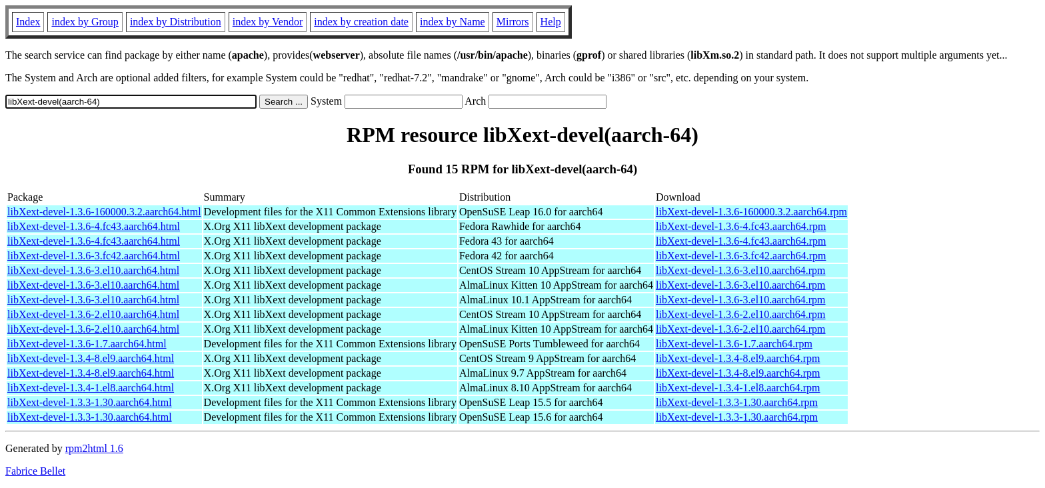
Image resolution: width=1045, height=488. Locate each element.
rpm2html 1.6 (94, 448)
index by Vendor (268, 21)
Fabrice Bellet (35, 471)
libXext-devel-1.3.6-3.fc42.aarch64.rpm (741, 255)
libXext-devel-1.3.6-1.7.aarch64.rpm (734, 343)
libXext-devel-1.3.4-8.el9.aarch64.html (90, 358)
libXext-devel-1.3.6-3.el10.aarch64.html (93, 270)
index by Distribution (175, 21)
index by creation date (361, 21)
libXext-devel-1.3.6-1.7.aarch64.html (87, 343)
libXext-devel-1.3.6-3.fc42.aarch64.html (93, 255)
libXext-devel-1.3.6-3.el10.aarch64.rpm (741, 270)
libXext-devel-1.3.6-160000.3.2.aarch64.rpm (751, 211)
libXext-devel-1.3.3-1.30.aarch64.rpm (737, 402)
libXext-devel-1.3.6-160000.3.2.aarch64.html (104, 211)
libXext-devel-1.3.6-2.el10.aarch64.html (93, 314)
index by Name (452, 21)
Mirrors (513, 21)
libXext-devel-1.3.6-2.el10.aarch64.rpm (741, 314)
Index (28, 21)
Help (550, 21)
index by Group (84, 21)
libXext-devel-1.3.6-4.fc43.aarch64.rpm (741, 226)
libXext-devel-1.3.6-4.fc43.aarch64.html (93, 226)
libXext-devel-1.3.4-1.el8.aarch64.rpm (738, 387)
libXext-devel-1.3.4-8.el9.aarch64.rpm (738, 358)
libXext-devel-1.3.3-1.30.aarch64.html (89, 402)
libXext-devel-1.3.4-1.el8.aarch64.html (90, 387)
